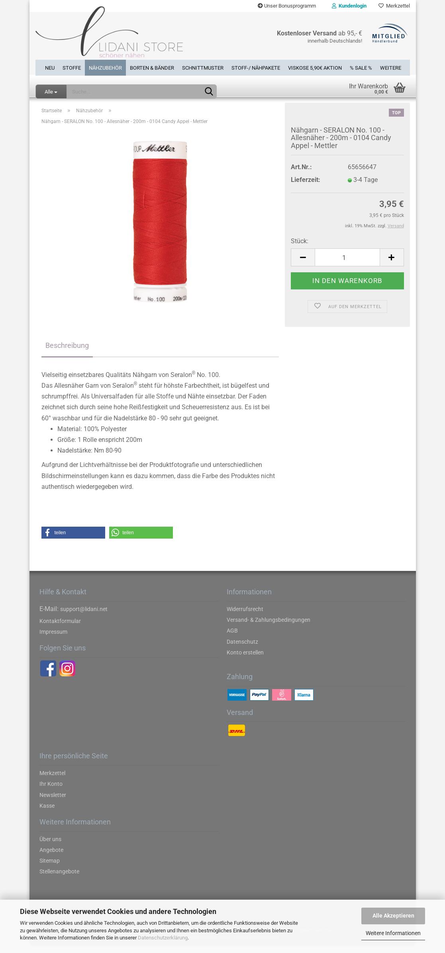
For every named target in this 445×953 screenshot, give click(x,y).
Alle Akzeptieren (393, 915)
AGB (232, 638)
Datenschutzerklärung (163, 938)
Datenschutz (242, 648)
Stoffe (72, 67)
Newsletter (52, 802)
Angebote (51, 856)
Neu (50, 67)
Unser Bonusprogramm (287, 6)
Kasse (47, 812)
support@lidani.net (84, 616)
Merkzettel (394, 6)
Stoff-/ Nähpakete (255, 67)
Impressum (53, 639)
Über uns (50, 846)
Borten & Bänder (152, 67)
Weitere (390, 67)
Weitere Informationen (393, 933)
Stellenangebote (59, 878)
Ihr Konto (51, 791)
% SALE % (361, 67)
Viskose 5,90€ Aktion (315, 67)
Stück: (299, 248)
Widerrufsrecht (245, 616)
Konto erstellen (245, 659)
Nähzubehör (105, 67)
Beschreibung (67, 352)
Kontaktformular (60, 628)
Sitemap (49, 868)
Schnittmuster (202, 67)
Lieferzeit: (305, 187)
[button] (73, 540)
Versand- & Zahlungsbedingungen (268, 627)
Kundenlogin (349, 6)
